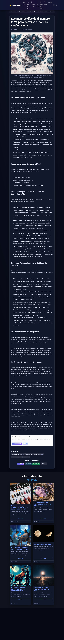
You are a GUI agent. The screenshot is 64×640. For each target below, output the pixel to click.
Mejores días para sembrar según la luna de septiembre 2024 (42, 589)
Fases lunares (33, 4)
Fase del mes (41, 5)
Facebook (21, 463)
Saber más (20, 518)
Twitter (28, 463)
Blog (45, 3)
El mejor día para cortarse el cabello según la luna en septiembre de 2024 (19, 589)
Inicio (24, 3)
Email (44, 463)
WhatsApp (36, 463)
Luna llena (37, 4)
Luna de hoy (28, 5)
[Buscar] (53, 5)
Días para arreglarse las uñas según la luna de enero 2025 (19, 548)
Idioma (50, 2)
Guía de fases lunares (17, 443)
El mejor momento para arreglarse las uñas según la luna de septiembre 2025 (19, 507)
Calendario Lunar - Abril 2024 (42, 544)
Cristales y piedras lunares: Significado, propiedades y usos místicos (43, 504)
